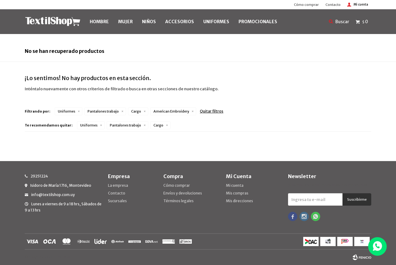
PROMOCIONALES (258, 21)
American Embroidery (171, 111)
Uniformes (66, 111)
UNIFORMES (216, 21)
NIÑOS (149, 21)
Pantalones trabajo (103, 111)
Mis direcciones (239, 201)
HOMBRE (99, 21)
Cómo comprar (306, 4)
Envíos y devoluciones (182, 193)
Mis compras (237, 193)
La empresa (118, 185)
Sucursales (117, 201)
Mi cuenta (234, 185)
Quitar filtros (211, 111)
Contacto (333, 4)
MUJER (125, 21)
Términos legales (178, 201)
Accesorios (179, 21)
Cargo (136, 111)
